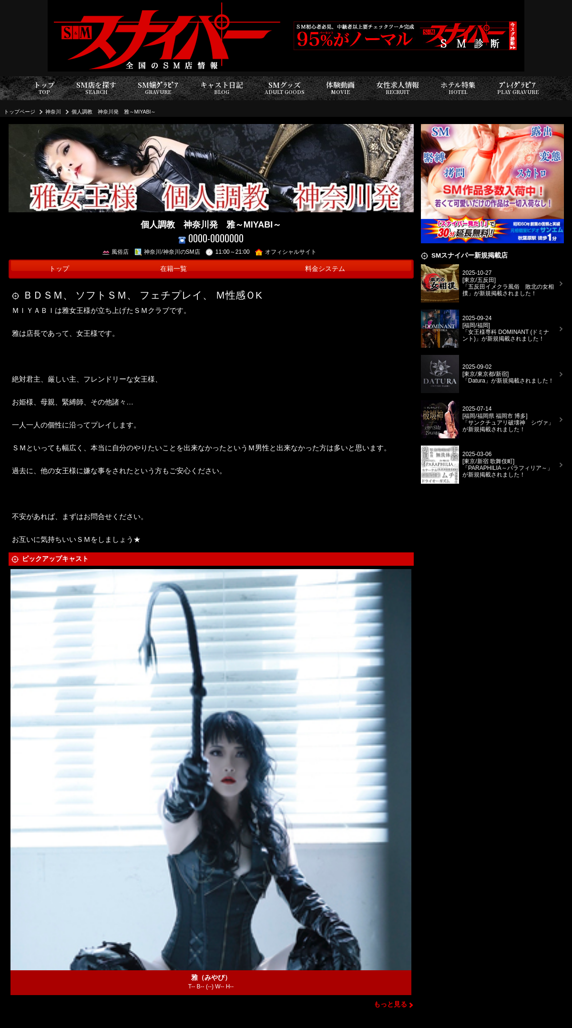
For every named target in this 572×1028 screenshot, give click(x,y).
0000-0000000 (211, 238)
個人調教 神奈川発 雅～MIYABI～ (114, 111)
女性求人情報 (397, 88)
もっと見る (390, 1004)
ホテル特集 (458, 88)
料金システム (325, 268)
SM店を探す (96, 88)
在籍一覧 (173, 268)
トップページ (19, 111)
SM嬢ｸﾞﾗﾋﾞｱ (158, 88)
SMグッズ (285, 88)
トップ (44, 88)
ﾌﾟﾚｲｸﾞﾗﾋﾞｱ (518, 88)
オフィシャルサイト (286, 252)
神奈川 (53, 111)
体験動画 (340, 88)
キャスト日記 (221, 88)
